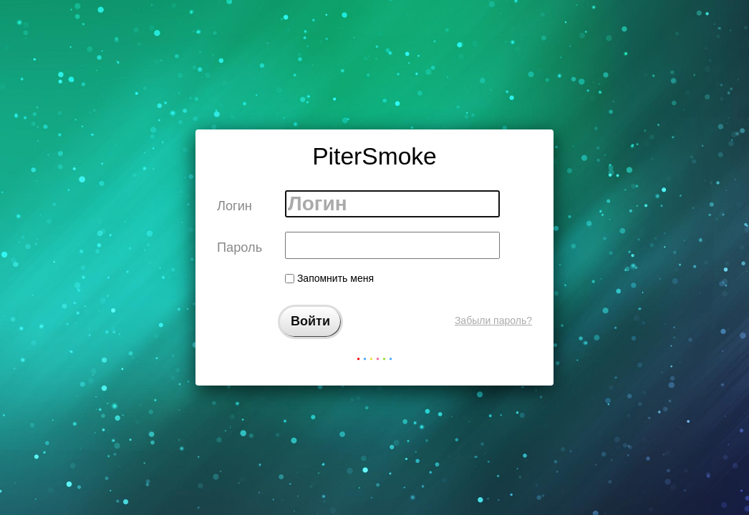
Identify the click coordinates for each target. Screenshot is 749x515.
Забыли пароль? (493, 320)
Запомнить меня (329, 278)
